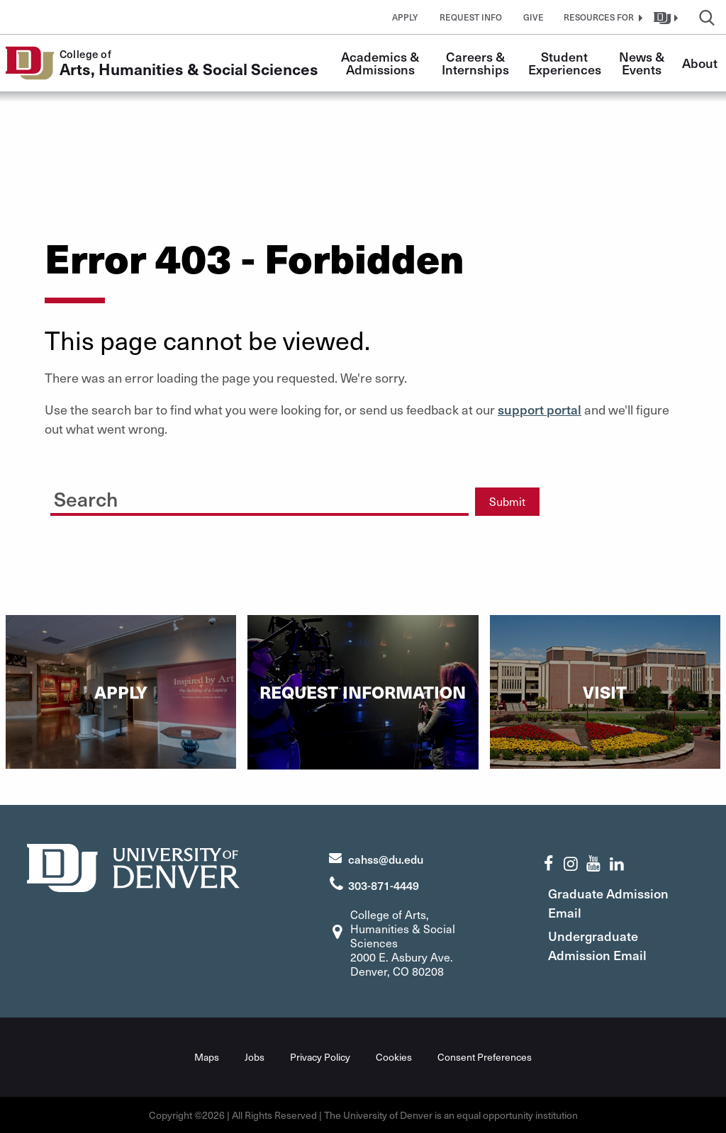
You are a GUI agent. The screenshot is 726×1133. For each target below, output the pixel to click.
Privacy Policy (320, 1057)
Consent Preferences (484, 1057)
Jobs (254, 1057)
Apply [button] (405, 17)
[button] (601, 17)
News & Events (643, 62)
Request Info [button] (471, 17)
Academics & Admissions (381, 62)
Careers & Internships (475, 62)
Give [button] (533, 17)
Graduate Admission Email (608, 902)
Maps (206, 1057)
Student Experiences (564, 62)
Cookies (394, 1057)
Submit (507, 501)
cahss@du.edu (385, 859)
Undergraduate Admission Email (597, 945)
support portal (539, 409)
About (699, 63)
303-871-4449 (383, 885)
